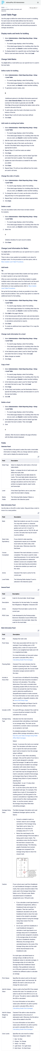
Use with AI (34, 8)
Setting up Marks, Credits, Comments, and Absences (11, 10)
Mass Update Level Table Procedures (12, 262)
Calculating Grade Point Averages (23, 660)
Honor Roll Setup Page (21, 700)
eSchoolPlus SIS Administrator (15, 2)
